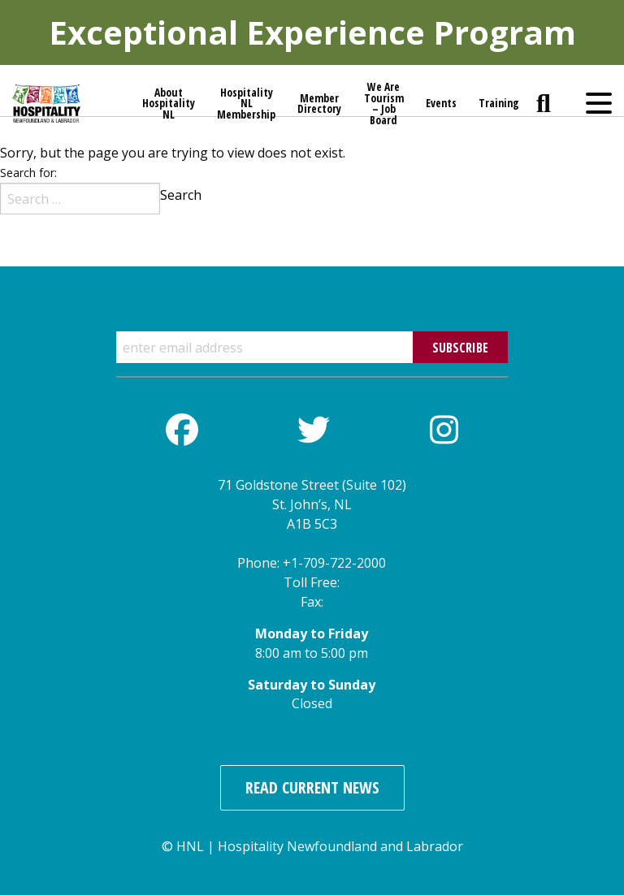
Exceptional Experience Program (312, 32)
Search (181, 195)
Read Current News (312, 787)
